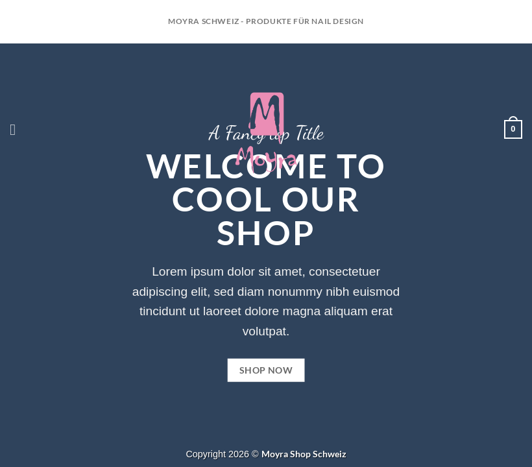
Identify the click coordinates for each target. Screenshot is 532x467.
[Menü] (17, 129)
